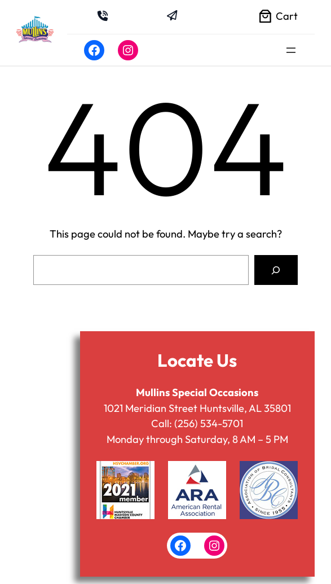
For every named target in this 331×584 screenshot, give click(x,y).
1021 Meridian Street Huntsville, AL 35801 (197, 408)
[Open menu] (291, 50)
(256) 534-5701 (208, 423)
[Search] (276, 270)
